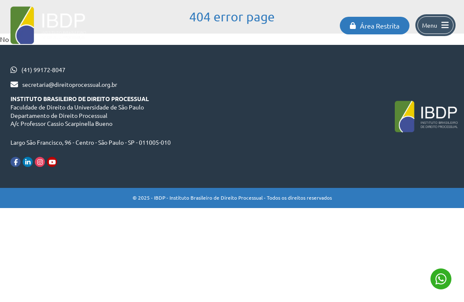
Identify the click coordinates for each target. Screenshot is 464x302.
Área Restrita (374, 25)
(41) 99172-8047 (43, 69)
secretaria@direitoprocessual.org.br (69, 84)
